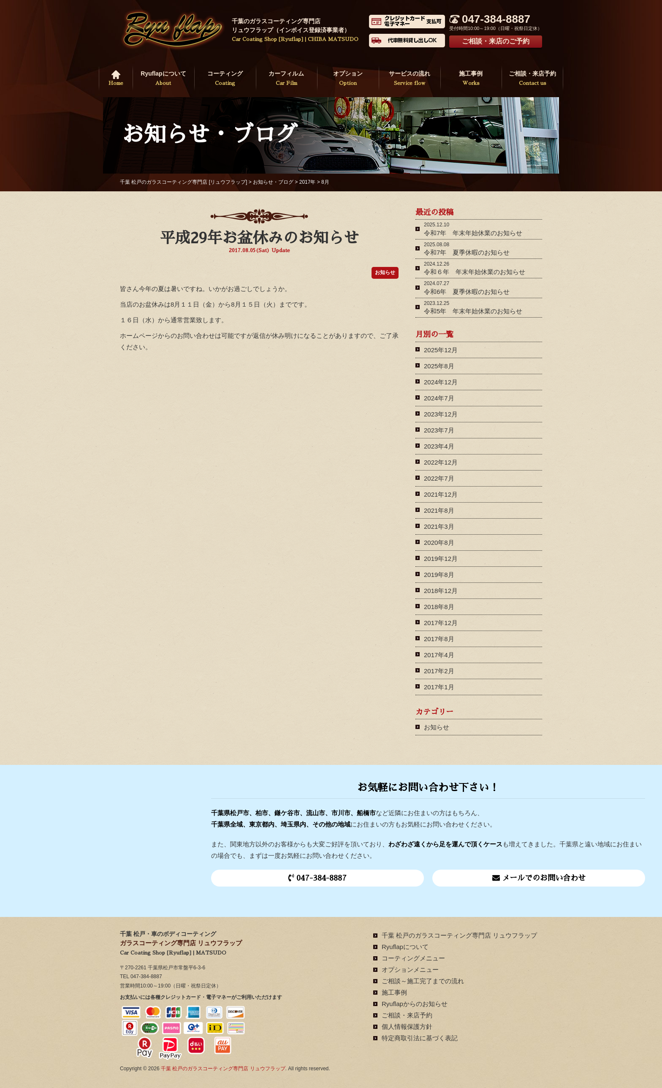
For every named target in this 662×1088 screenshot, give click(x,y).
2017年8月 (439, 638)
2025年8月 (439, 366)
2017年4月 (439, 654)
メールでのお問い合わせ (539, 878)
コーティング (225, 79)
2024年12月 (441, 382)
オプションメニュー (410, 969)
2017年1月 (439, 687)
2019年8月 (439, 574)
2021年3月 (439, 526)
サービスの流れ (409, 79)
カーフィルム (287, 79)
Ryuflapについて (163, 79)
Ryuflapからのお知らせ (415, 1003)
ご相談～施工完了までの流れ (423, 981)
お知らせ (436, 727)
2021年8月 (439, 510)
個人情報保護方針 (407, 1026)
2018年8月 (439, 606)
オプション (348, 79)
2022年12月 (441, 462)
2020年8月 (439, 542)
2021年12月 (441, 494)
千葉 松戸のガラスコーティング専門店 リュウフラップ (459, 935)
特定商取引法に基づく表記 (420, 1038)
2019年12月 (441, 558)
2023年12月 (441, 414)
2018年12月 (441, 590)
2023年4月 (439, 446)
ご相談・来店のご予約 (495, 41)
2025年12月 (441, 350)
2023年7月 (439, 430)
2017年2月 (439, 671)
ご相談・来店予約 (532, 79)
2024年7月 (439, 398)
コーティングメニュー (413, 958)
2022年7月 (439, 478)
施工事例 (471, 79)
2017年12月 (441, 622)
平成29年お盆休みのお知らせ (259, 238)
